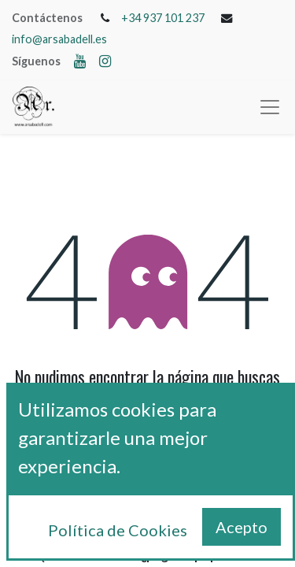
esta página (207, 428)
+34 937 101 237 (163, 17)
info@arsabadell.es (59, 39)
